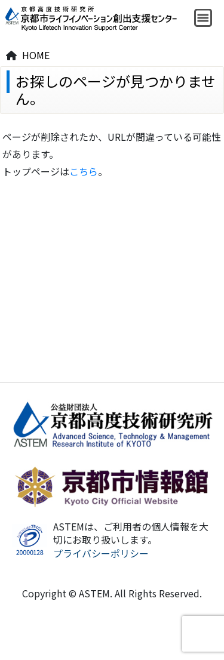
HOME (36, 55)
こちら (83, 171)
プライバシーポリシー (101, 553)
